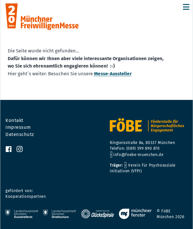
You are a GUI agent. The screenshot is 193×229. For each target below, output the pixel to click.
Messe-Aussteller (113, 73)
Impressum (18, 127)
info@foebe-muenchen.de (138, 154)
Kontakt (14, 120)
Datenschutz (19, 134)
